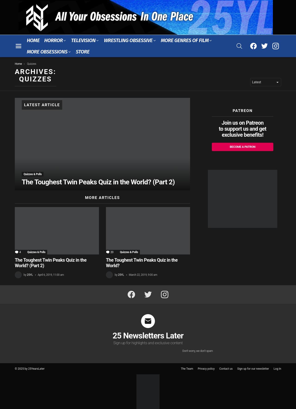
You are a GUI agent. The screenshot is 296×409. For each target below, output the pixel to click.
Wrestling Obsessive (128, 40)
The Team (187, 368)
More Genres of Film (185, 40)
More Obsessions (47, 52)
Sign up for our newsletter (253, 368)
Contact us (226, 368)
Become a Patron (242, 147)
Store (82, 52)
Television (83, 40)
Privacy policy (206, 368)
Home (33, 40)
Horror (53, 40)
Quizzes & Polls (33, 174)
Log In (277, 368)
